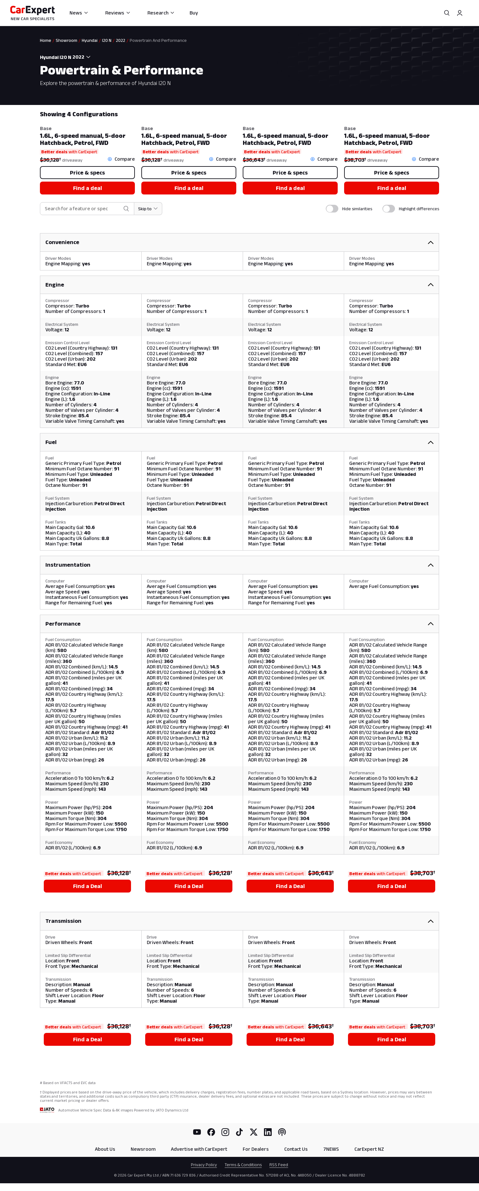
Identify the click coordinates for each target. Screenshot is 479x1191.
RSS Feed (278, 1164)
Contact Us (296, 1149)
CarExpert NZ (369, 1149)
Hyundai (90, 40)
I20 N (106, 40)
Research (161, 12)
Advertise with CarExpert (199, 1149)
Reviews (118, 12)
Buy (194, 12)
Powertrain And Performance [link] (158, 40)
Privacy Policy (204, 1164)
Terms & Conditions (243, 1164)
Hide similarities (357, 208)
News (79, 12)
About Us (105, 1149)
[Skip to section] (148, 208)
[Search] (446, 12)
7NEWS (331, 1149)
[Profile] (459, 12)
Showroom (66, 40)
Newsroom (143, 1149)
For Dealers (256, 1149)
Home (45, 40)
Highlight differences (419, 208)
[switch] (332, 209)
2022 (120, 40)
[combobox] (82, 57)
